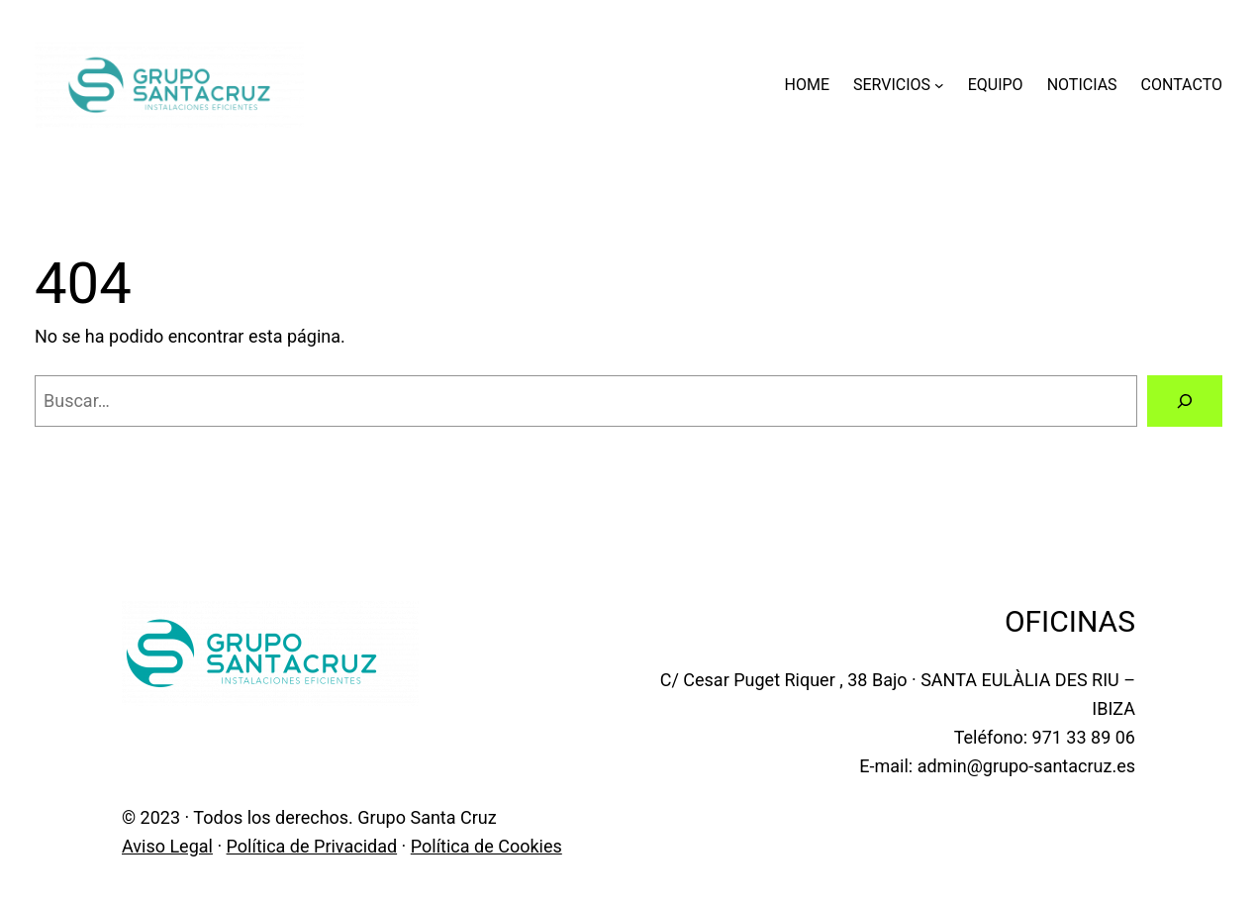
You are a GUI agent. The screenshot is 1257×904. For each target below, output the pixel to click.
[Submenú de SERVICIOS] (939, 85)
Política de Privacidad (312, 846)
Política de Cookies (486, 846)
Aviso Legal (167, 846)
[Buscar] (1184, 401)
